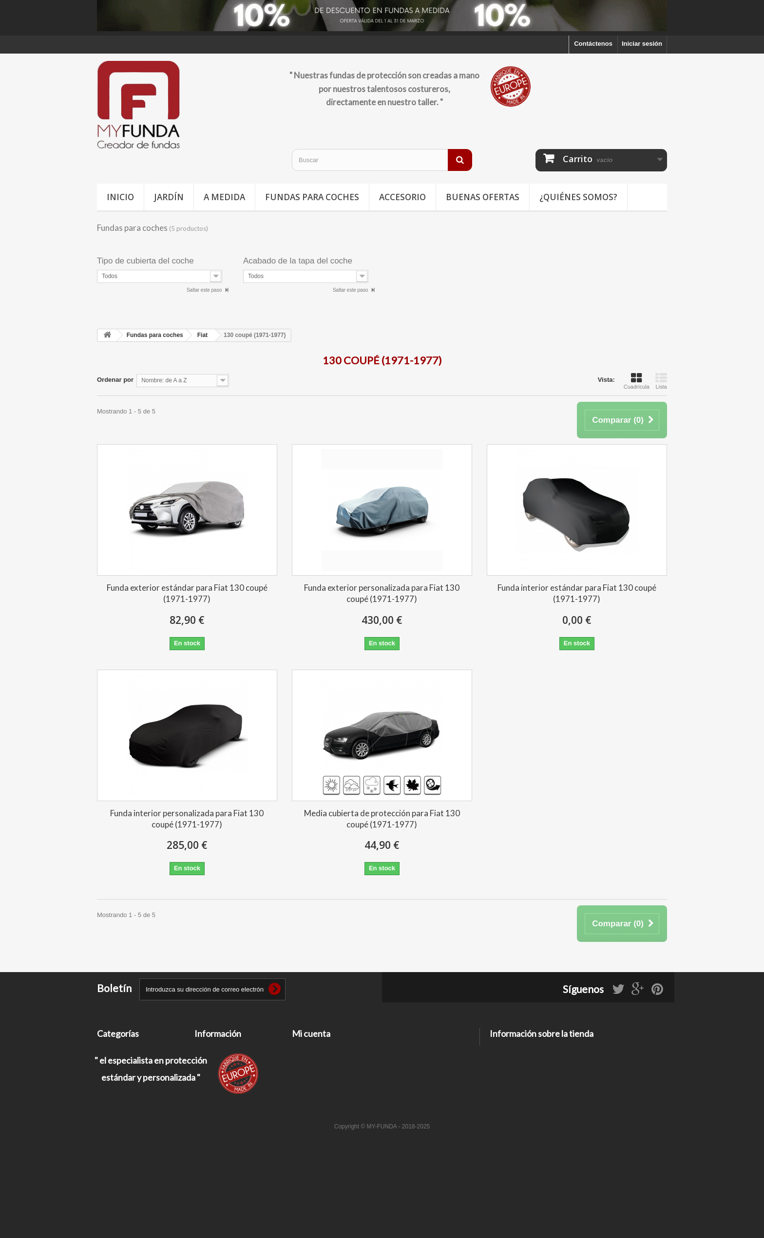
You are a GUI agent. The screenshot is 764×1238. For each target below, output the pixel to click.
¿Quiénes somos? (578, 197)
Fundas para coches (312, 197)
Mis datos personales (324, 1087)
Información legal (220, 1074)
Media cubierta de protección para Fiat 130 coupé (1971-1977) (382, 818)
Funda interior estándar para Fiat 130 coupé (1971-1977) (576, 593)
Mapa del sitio (215, 1121)
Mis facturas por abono (327, 1062)
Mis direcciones (316, 1074)
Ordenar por (115, 379)
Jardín (169, 197)
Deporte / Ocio (118, 1074)
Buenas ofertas (482, 197)
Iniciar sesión (642, 43)
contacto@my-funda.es (559, 1084)
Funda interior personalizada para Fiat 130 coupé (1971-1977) (187, 818)
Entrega (206, 1062)
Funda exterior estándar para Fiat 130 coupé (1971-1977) (187, 593)
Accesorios (114, 1100)
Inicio (120, 197)
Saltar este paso (205, 290)
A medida (224, 197)
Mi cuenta (311, 1033)
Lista (661, 381)
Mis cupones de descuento (332, 1100)
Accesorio (402, 197)
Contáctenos (593, 43)
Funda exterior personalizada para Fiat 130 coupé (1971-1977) (381, 593)
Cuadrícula (636, 381)
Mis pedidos (310, 1049)
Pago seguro (213, 1108)
